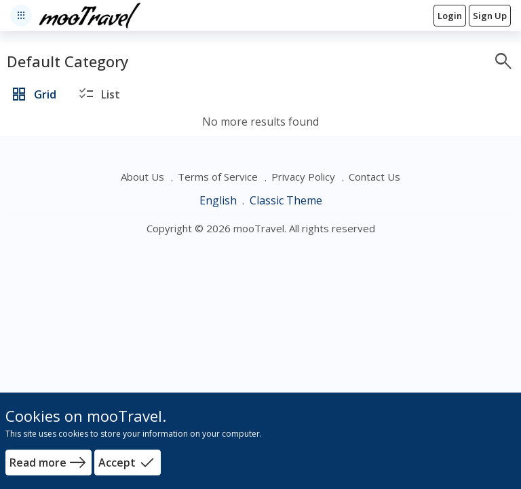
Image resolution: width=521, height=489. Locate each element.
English (219, 200)
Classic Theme (286, 200)
